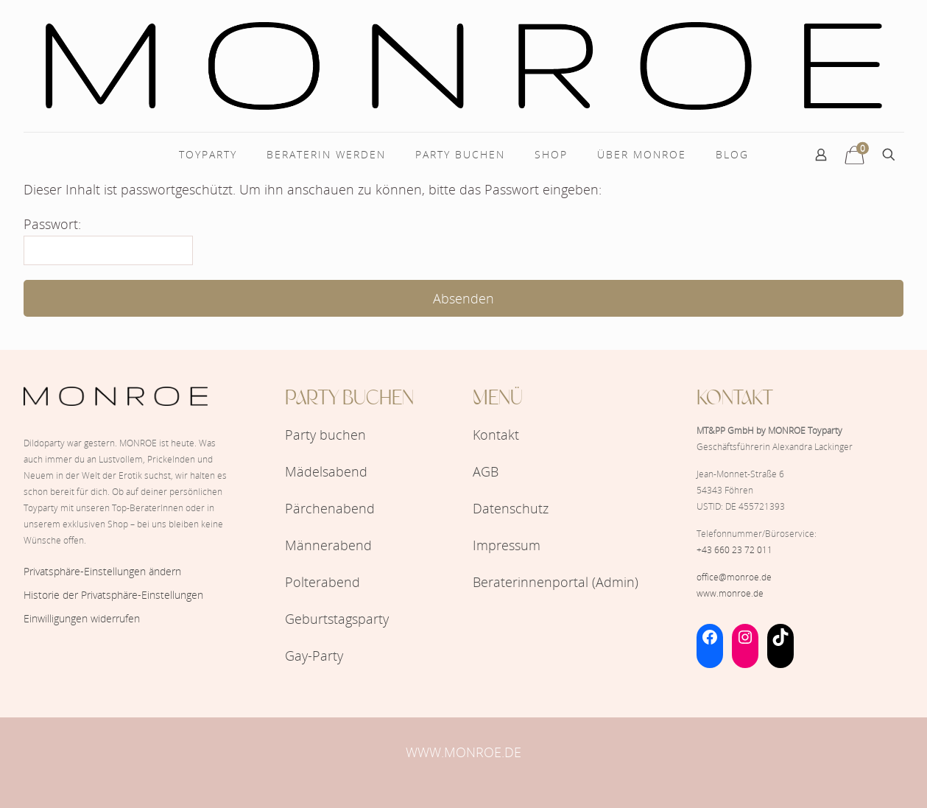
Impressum (506, 545)
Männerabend (328, 545)
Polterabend (322, 582)
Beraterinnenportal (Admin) (555, 582)
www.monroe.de (730, 593)
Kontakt (496, 434)
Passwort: (108, 240)
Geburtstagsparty (337, 619)
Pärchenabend (330, 508)
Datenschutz (511, 508)
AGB (485, 471)
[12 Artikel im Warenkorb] (854, 155)
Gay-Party (314, 655)
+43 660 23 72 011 (734, 550)
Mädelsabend (326, 471)
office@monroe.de (734, 577)
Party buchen (325, 434)
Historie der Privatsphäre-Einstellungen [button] (113, 595)
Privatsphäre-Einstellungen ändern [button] (102, 571)
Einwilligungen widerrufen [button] (82, 618)
